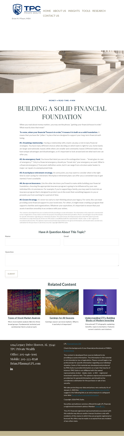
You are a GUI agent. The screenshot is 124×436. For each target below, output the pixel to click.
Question (9, 252)
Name (7, 236)
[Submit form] (11, 273)
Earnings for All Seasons (62, 318)
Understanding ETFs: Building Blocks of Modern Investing (100, 319)
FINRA (97, 406)
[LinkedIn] (12, 368)
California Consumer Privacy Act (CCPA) (94, 390)
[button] (59, 10)
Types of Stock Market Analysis (24, 318)
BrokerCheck (69, 351)
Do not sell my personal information (85, 395)
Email (66, 236)
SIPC (103, 406)
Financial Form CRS (74, 344)
